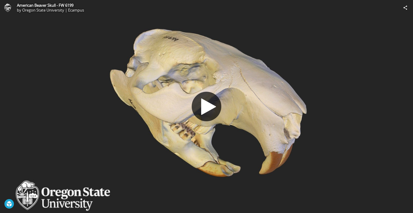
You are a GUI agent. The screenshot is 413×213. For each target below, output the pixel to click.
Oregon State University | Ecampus (53, 10)
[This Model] (7, 7)
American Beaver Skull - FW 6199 (45, 5)
